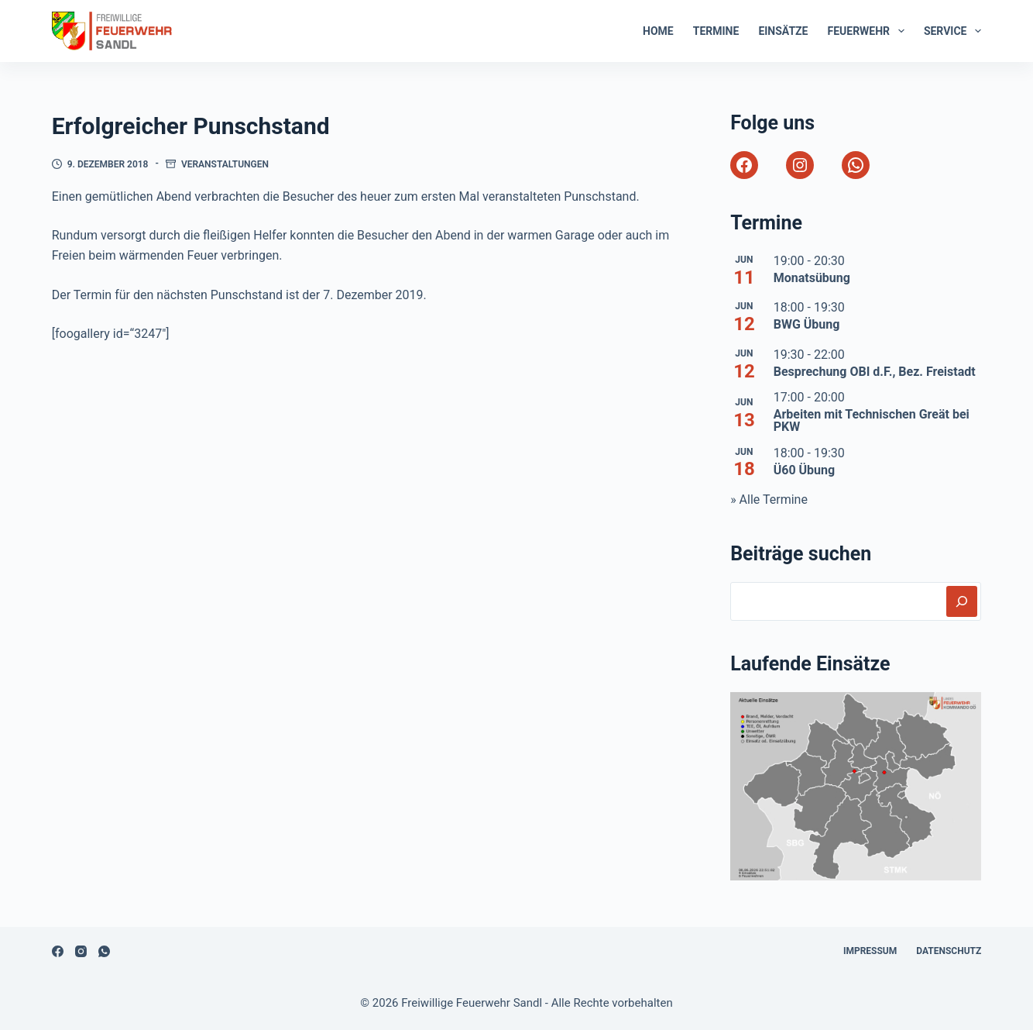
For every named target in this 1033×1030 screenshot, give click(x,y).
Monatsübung (812, 277)
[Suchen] (961, 601)
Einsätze (783, 31)
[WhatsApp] (104, 951)
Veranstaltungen (225, 164)
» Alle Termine (769, 499)
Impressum (870, 951)
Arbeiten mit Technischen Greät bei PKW (872, 420)
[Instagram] (81, 951)
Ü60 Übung (805, 470)
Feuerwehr (868, 31)
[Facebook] (57, 951)
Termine (716, 31)
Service (952, 31)
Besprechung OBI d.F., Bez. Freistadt (875, 371)
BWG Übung (807, 324)
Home (658, 31)
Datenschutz (948, 951)
